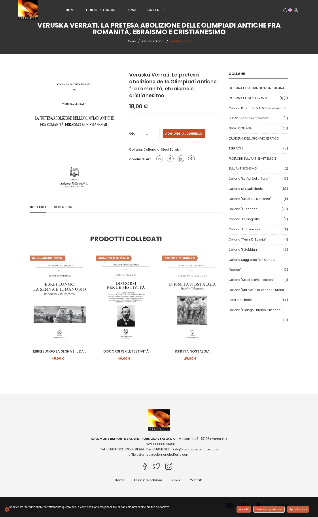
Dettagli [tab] (38, 207)
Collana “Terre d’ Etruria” (248, 239)
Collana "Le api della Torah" (250, 178)
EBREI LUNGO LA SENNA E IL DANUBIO (59, 351)
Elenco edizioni (153, 41)
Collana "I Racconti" (244, 209)
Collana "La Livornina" (246, 229)
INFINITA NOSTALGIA (192, 351)
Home (70, 10)
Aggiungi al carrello (184, 133)
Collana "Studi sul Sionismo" (251, 199)
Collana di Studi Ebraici (162, 149)
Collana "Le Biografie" (246, 219)
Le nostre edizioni (101, 10)
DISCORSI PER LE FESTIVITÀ (126, 351)
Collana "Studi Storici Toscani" (252, 280)
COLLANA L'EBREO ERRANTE (249, 98)
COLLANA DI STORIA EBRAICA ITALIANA (257, 88)
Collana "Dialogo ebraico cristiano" (256, 310)
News (131, 10)
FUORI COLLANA (241, 128)
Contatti (155, 10)
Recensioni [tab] (63, 207)
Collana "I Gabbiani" (244, 249)
